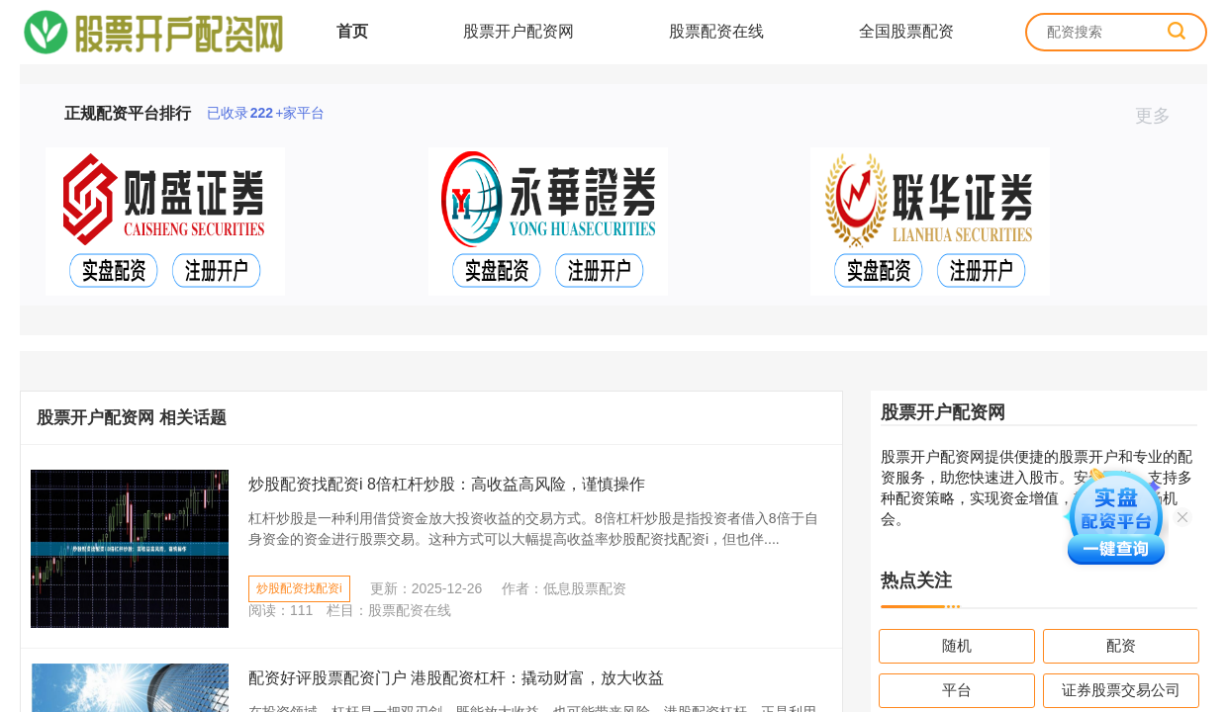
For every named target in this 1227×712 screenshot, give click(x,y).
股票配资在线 (716, 31)
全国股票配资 (906, 31)
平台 (957, 689)
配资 (1121, 645)
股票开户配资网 (518, 31)
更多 (1161, 116)
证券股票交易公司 (1121, 689)
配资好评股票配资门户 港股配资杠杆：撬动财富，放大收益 (456, 677)
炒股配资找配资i (299, 588)
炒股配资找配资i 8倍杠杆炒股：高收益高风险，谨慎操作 (446, 484)
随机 (957, 645)
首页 (352, 31)
